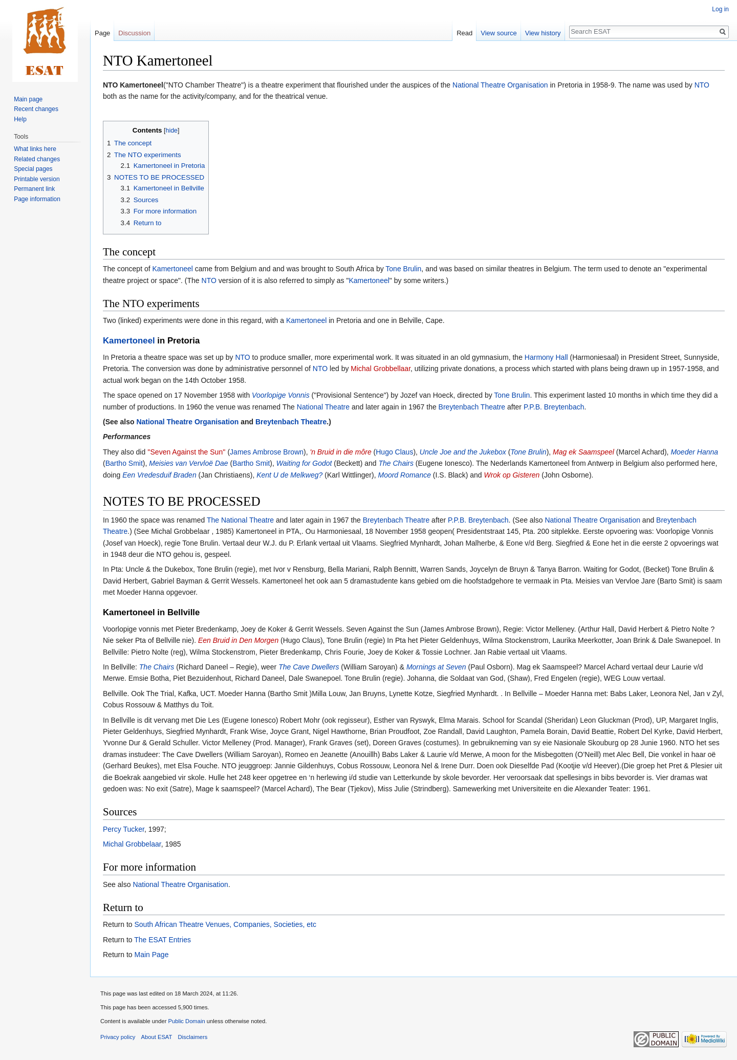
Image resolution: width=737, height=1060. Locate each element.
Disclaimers (193, 1037)
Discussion (134, 33)
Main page (28, 99)
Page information (37, 199)
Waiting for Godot (304, 463)
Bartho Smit (124, 463)
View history (543, 33)
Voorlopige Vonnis (281, 395)
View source (499, 33)
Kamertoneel (173, 269)
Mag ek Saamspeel (583, 452)
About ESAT (156, 1037)
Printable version (36, 179)
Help (20, 119)
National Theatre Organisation (500, 85)
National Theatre (323, 407)
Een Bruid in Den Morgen (238, 640)
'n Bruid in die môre (341, 452)
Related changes (37, 159)
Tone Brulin (403, 269)
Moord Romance (404, 475)
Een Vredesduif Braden (159, 475)
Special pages (33, 168)
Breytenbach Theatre (472, 407)
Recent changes (36, 109)
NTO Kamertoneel (133, 85)
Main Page (151, 954)
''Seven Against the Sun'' (186, 452)
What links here (35, 149)
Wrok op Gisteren (511, 475)
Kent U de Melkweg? (289, 475)
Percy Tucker (123, 829)
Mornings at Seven (436, 667)
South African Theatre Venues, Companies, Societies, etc (225, 924)
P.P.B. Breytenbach (554, 407)
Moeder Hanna (694, 452)
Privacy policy (117, 1037)
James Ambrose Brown (267, 452)
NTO (702, 85)
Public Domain (186, 1021)
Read (464, 33)
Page (102, 33)
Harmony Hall (546, 357)
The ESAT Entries (162, 940)
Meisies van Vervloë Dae (188, 463)
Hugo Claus (394, 452)
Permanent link (34, 188)
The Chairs (395, 463)
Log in (720, 9)
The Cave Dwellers (308, 667)
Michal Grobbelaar (132, 844)
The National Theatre (240, 520)
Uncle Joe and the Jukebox (463, 452)
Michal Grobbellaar (380, 368)
